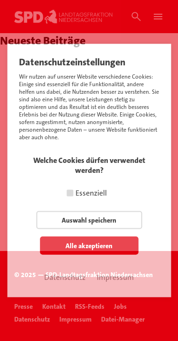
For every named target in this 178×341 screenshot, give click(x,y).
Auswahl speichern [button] (89, 220)
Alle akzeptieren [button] (89, 246)
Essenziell (91, 193)
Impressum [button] (115, 277)
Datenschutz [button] (64, 277)
